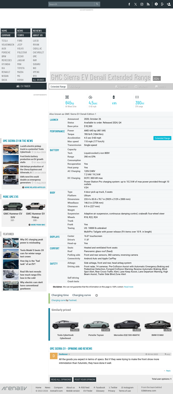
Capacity (72, 149)
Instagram (128, 387)
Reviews (37, 30)
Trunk (70, 221)
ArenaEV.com (56, 391)
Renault (6, 72)
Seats (70, 247)
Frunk (70, 224)
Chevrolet (38, 52)
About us (38, 35)
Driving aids (74, 266)
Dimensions (73, 199)
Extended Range (58, 86)
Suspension (73, 213)
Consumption (74, 160)
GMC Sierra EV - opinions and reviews (71, 348)
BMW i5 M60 (158, 326)
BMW (4, 56)
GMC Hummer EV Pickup (35, 211)
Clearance (73, 206)
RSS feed (85, 387)
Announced (73, 119)
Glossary (100, 391)
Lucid (36, 40)
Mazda (20, 72)
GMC (35, 56)
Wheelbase (73, 202)
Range (71, 156)
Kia (3, 68)
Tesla (5, 40)
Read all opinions (61, 379)
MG (18, 75)
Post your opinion (85, 379)
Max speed (73, 141)
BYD (35, 75)
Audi (4, 48)
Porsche (6, 52)
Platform (72, 195)
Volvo (20, 48)
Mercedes (7, 60)
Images (160, 86)
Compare (121, 86)
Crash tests (73, 281)
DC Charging (74, 178)
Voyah (20, 79)
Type (70, 192)
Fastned (72, 300)
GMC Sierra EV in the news (18, 141)
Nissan (5, 75)
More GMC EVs (10, 196)
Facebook (100, 387)
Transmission (74, 145)
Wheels (71, 217)
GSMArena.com (148, 390)
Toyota (20, 68)
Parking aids (74, 255)
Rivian (36, 44)
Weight (71, 210)
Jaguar (21, 60)
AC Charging (74, 171)
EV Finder (87, 391)
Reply (168, 371)
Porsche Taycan (96, 326)
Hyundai (6, 64)
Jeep (19, 44)
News (20, 30)
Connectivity (74, 258)
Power (71, 130)
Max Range (75, 86)
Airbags (71, 263)
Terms (20, 35)
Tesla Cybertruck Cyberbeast (65, 328)
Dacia (4, 79)
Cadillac (37, 48)
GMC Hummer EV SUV (13, 211)
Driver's (71, 239)
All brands (38, 79)
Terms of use (125, 391)
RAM (35, 60)
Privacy (111, 391)
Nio (34, 68)
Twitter (114, 387)
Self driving (73, 277)
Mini (19, 64)
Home (4, 30)
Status (71, 122)
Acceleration (74, 138)
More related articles (35, 187)
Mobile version (73, 391)
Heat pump (73, 167)
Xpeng (36, 72)
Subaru (36, 64)
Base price (73, 126)
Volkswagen (8, 44)
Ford (19, 40)
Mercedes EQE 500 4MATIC (127, 326)
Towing (71, 228)
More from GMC (38, 225)
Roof (70, 251)
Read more (128, 287)
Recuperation (74, 164)
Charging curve (58, 300)
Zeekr (20, 56)
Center (71, 236)
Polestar (22, 52)
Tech (70, 153)
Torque (71, 134)
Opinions (140, 86)
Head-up (72, 243)
